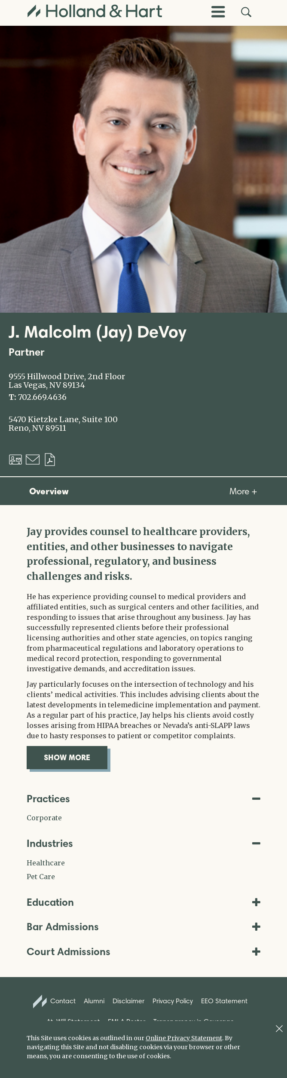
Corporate (44, 817)
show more (75, 757)
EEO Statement (224, 1001)
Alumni (94, 1001)
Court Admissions (143, 951)
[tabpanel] (143, 646)
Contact (54, 1001)
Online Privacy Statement (184, 1038)
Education (143, 902)
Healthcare (46, 863)
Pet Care (41, 876)
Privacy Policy (173, 1001)
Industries (143, 843)
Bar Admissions (143, 926)
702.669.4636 (42, 397)
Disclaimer (128, 1001)
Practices (143, 798)
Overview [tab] (49, 490)
